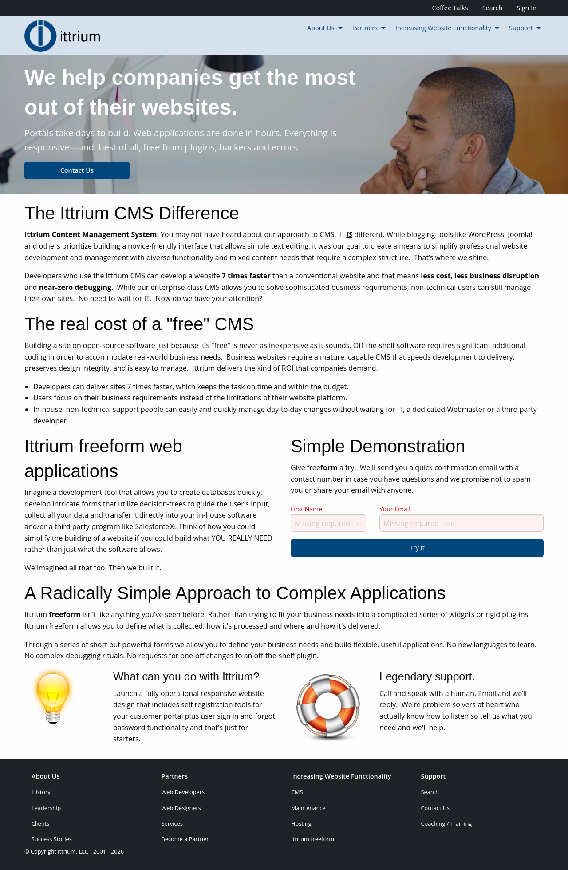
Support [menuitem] (521, 28)
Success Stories (52, 839)
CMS (297, 792)
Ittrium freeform (312, 839)
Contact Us (77, 170)
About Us (46, 776)
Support (433, 776)
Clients (40, 823)
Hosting (301, 823)
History (41, 792)
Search (492, 8)
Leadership (46, 808)
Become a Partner (185, 839)
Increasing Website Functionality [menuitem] (443, 28)
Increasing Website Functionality (341, 776)
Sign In (526, 8)
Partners (175, 776)
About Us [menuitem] (321, 28)
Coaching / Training (446, 823)
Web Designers (181, 808)
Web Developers (183, 792)
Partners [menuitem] (365, 28)
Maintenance (308, 808)
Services (172, 823)
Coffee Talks (450, 8)
